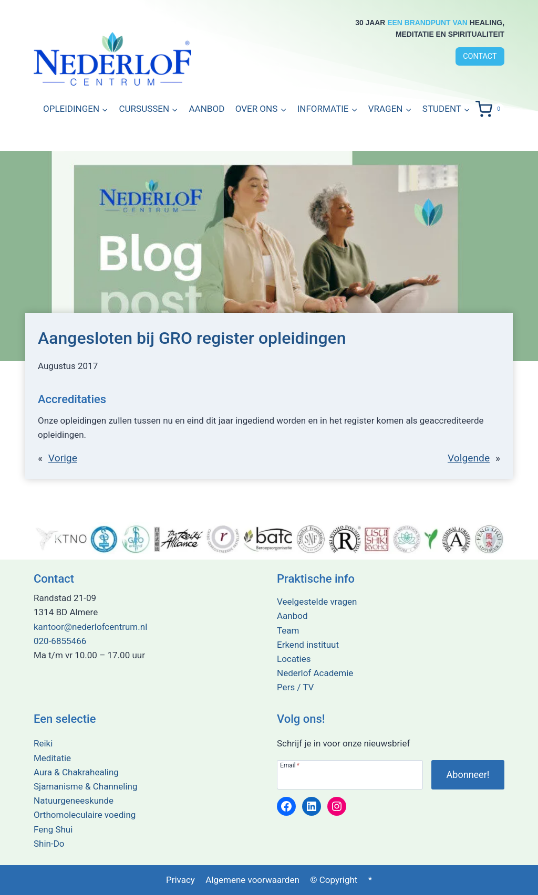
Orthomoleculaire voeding (85, 814)
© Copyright (333, 880)
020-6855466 (60, 641)
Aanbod (207, 108)
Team (288, 630)
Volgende (469, 458)
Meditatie (52, 758)
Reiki (43, 744)
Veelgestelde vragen (317, 601)
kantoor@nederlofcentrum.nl (90, 627)
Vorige (62, 458)
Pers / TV (295, 687)
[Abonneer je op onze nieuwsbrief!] (467, 774)
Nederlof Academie (315, 673)
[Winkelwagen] (489, 109)
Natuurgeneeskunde (73, 800)
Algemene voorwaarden (252, 880)
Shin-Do (49, 843)
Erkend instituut (308, 644)
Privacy (180, 880)
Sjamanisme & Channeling (85, 786)
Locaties (294, 659)
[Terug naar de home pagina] (112, 59)
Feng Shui (53, 829)
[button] (327, 109)
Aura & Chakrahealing (76, 772)
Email (289, 765)
